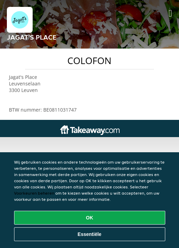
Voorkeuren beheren (34, 193)
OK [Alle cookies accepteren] (89, 217)
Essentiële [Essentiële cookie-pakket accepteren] (89, 234)
